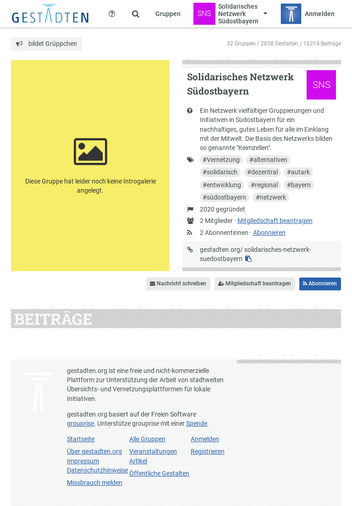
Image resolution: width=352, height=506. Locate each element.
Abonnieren (269, 232)
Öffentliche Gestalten (159, 473)
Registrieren (208, 451)
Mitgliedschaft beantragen (275, 220)
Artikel (138, 461)
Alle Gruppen (147, 439)
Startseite (80, 439)
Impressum (83, 461)
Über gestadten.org (94, 451)
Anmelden (205, 439)
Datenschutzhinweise (97, 470)
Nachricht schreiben (178, 283)
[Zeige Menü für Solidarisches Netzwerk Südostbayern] (230, 14)
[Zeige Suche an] (135, 14)
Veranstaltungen (153, 451)
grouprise (80, 423)
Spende (196, 423)
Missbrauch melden (94, 482)
